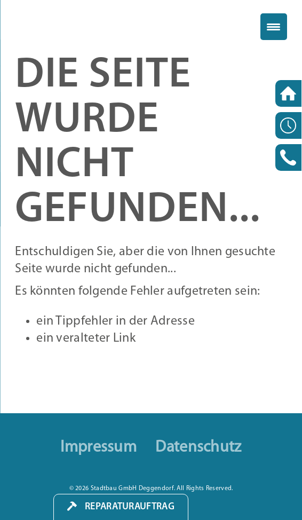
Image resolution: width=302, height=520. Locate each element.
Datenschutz (198, 448)
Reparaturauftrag (129, 507)
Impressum (98, 448)
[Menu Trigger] (273, 26)
